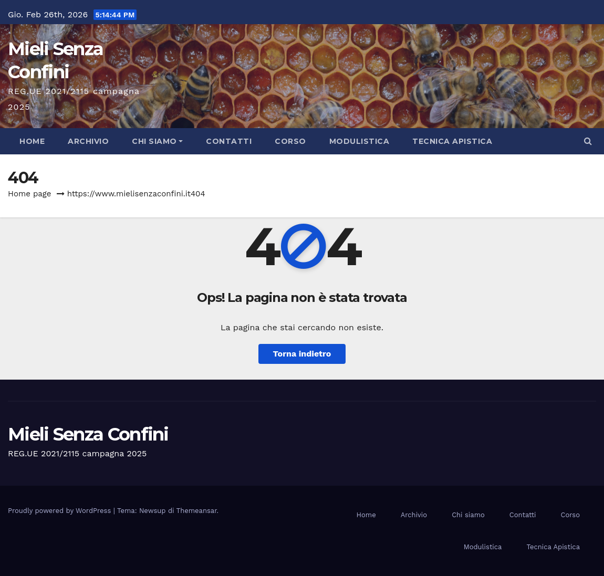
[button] (588, 141)
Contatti (229, 141)
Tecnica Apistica (452, 141)
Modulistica (359, 141)
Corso (290, 141)
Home (32, 141)
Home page (29, 193)
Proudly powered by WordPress (60, 511)
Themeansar (196, 511)
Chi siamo (157, 141)
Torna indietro (302, 354)
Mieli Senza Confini (88, 434)
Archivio (88, 141)
